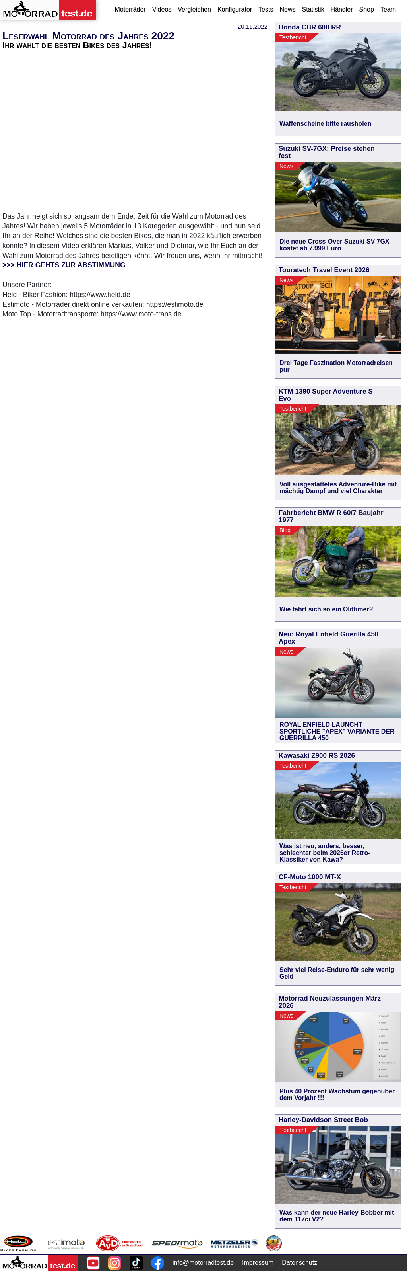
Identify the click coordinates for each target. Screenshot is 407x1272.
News (287, 9)
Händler (341, 9)
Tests (265, 9)
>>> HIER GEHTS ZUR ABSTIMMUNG (64, 265)
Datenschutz (299, 1262)
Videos (162, 9)
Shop (366, 9)
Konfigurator (234, 9)
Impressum (257, 1262)
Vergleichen (194, 9)
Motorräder (129, 9)
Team (388, 9)
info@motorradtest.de (203, 1262)
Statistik (313, 9)
